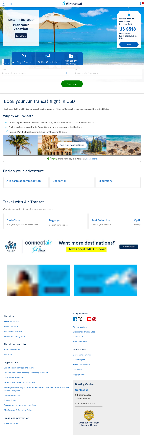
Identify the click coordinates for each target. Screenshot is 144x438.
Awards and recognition (14, 336)
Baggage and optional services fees (20, 405)
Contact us (78, 336)
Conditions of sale (12, 395)
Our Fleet (77, 369)
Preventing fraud (11, 423)
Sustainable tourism (13, 331)
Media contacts (80, 341)
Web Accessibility (12, 349)
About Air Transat (11, 321)
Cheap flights (79, 359)
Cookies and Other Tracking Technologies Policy (26, 372)
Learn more (91, 158)
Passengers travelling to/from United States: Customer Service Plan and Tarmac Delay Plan (36, 389)
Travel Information (81, 364)
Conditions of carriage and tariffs (19, 367)
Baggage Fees (79, 374)
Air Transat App (80, 326)
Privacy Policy (10, 400)
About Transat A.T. (12, 326)
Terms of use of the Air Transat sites (20, 382)
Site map (8, 354)
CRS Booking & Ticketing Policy (18, 410)
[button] (11, 62)
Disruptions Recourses (14, 377)
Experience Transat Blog (84, 331)
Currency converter (82, 354)
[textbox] (35, 72)
